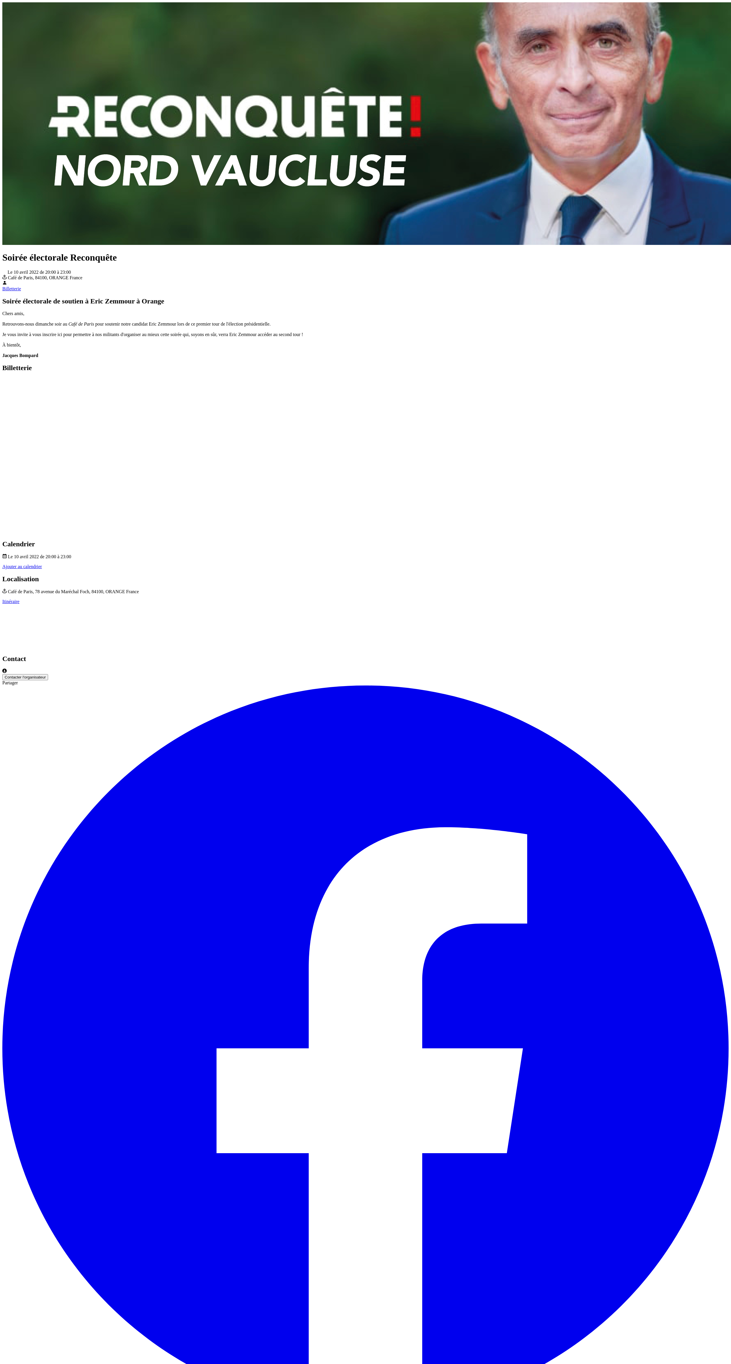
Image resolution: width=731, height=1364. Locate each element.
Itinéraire (11, 601)
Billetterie (11, 288)
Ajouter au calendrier (22, 566)
